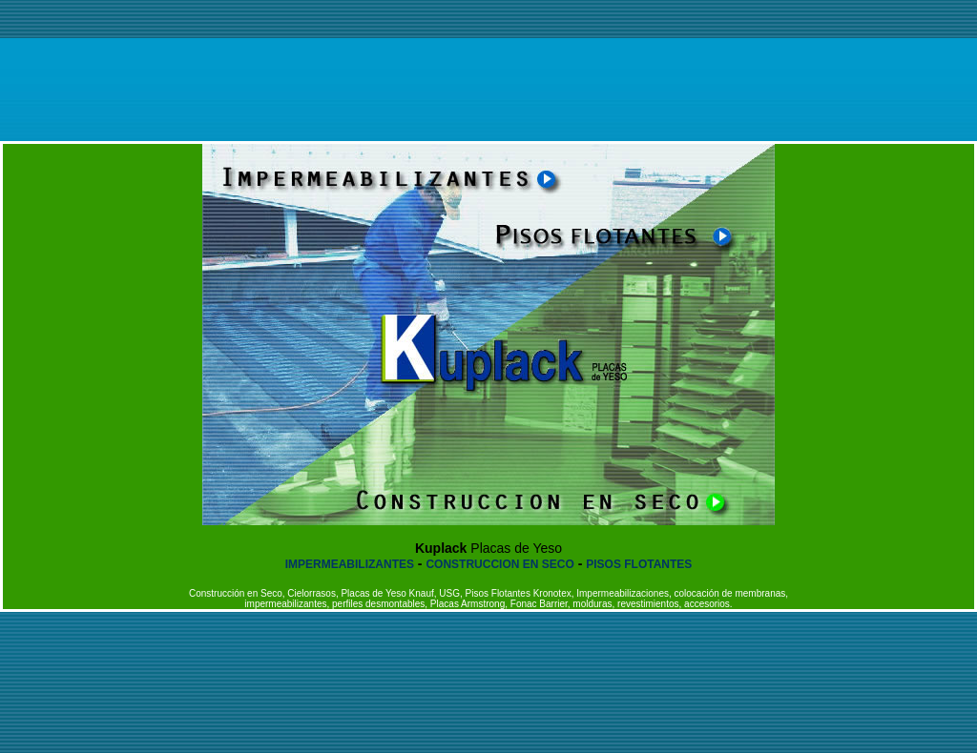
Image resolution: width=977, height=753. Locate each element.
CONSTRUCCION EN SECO (499, 564)
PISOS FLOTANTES (639, 564)
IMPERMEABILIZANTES (349, 564)
